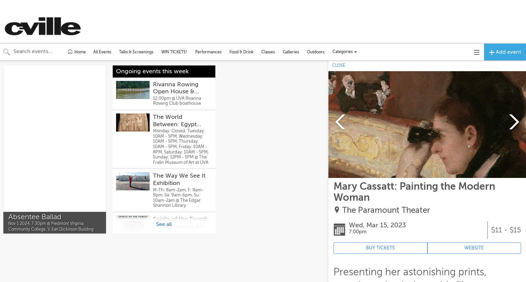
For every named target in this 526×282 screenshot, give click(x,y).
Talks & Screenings (136, 52)
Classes (268, 52)
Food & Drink (241, 52)
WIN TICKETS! (174, 52)
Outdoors (315, 52)
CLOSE (338, 65)
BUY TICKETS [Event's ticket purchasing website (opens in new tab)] (380, 247)
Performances (208, 52)
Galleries (291, 52)
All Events (102, 52)
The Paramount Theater (386, 210)
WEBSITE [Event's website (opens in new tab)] (474, 247)
